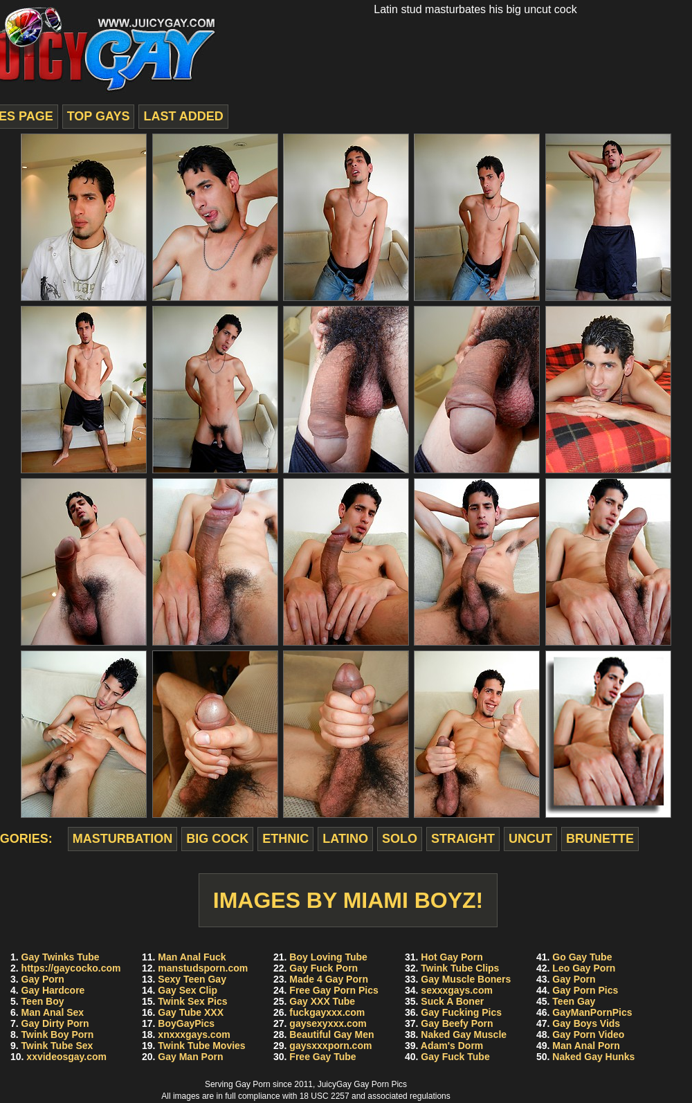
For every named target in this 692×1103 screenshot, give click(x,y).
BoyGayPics (186, 1023)
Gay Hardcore (53, 990)
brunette (600, 839)
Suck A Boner (452, 1001)
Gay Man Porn (190, 1056)
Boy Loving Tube (328, 957)
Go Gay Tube (582, 957)
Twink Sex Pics (192, 1001)
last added (183, 116)
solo (399, 839)
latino (345, 839)
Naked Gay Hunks (593, 1056)
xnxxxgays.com (194, 1034)
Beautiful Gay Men (331, 1034)
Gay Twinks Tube (60, 957)
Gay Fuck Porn (323, 968)
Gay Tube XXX (191, 1012)
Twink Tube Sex (57, 1045)
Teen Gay (573, 1001)
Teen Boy (42, 1001)
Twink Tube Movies (201, 1045)
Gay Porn (42, 979)
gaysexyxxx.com (327, 1023)
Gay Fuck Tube (455, 1056)
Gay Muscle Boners (466, 979)
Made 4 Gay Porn (328, 979)
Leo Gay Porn (583, 968)
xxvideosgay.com (66, 1056)
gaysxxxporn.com (330, 1045)
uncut (530, 839)
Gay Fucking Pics (461, 1012)
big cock (217, 839)
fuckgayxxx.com (327, 1012)
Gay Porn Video (588, 1034)
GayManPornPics (592, 1012)
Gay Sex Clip (187, 990)
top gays (98, 116)
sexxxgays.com (457, 990)
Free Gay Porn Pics (333, 990)
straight (463, 839)
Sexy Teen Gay (192, 979)
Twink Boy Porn (57, 1034)
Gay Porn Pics (585, 990)
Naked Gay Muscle (464, 1034)
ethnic (285, 839)
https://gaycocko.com (71, 968)
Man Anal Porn (586, 1045)
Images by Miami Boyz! (348, 900)
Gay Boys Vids (586, 1023)
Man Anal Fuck (192, 957)
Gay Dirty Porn (55, 1023)
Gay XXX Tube (322, 1001)
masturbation (123, 839)
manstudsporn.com (203, 968)
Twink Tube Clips (460, 968)
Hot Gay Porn (451, 957)
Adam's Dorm (452, 1045)
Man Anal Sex (52, 1012)
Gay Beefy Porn (457, 1023)
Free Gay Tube (322, 1056)
